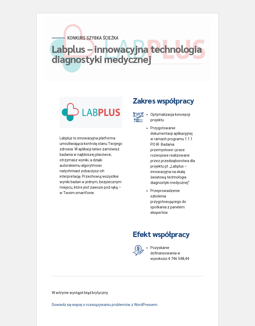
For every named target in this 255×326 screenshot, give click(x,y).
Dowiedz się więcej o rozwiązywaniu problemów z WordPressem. (105, 305)
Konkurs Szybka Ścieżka (92, 38)
